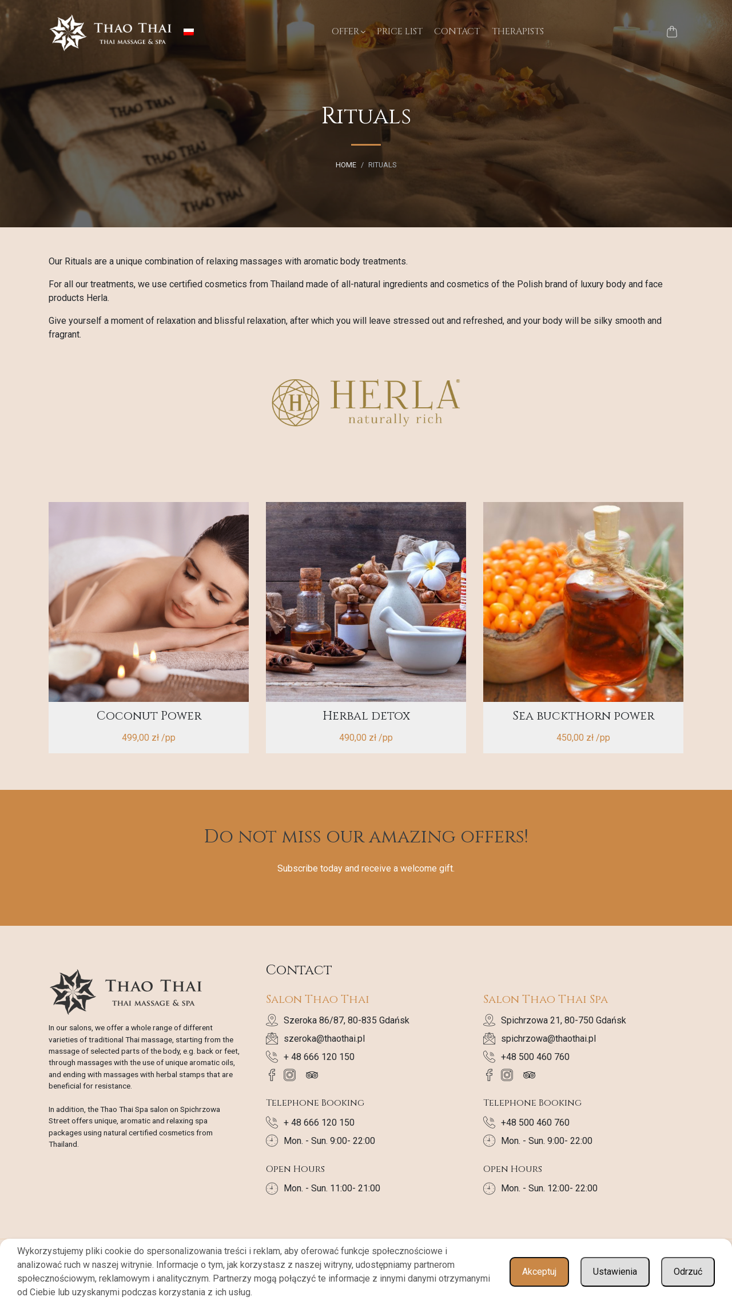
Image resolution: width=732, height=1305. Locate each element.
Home (346, 164)
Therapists (518, 31)
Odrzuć (688, 1271)
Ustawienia (615, 1271)
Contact (457, 31)
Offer (345, 31)
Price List (400, 31)
